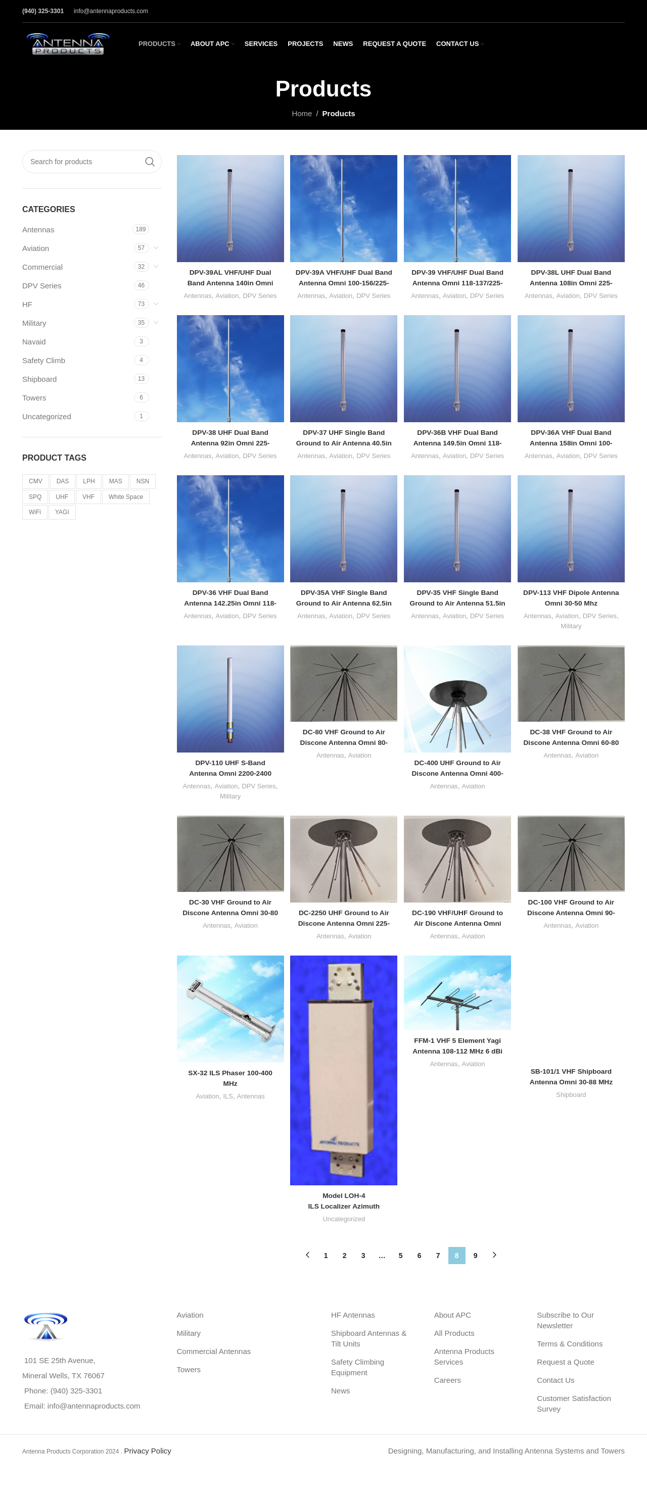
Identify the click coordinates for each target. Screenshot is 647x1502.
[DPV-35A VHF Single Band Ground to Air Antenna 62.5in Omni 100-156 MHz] (343, 550)
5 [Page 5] (401, 1274)
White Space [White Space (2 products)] (126, 496)
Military (34, 323)
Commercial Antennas (214, 1369)
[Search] (92, 161)
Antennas (38, 229)
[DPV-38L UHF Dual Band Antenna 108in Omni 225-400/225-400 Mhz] (574, 205)
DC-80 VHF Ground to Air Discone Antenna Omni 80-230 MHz (343, 764)
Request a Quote (565, 1380)
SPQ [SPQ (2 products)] (35, 496)
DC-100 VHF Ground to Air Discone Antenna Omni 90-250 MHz (574, 937)
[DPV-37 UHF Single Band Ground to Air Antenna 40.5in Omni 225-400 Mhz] (343, 377)
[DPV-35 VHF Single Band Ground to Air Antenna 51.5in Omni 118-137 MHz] (458, 550)
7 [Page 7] (438, 1274)
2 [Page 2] (345, 1274)
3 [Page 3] (363, 1274)
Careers (447, 1398)
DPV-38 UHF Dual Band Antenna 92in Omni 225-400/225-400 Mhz (227, 448)
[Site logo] (67, 43)
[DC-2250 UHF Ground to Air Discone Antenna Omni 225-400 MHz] (343, 885)
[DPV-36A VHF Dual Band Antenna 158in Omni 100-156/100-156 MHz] (574, 377)
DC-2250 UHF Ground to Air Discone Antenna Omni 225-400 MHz (342, 947)
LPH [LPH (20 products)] (89, 481)
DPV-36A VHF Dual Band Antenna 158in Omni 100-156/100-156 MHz (574, 448)
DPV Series (42, 285)
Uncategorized (46, 416)
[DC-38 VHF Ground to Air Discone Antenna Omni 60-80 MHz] (574, 708)
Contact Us (555, 1398)
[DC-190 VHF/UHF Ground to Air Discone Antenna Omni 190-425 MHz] (458, 885)
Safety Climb (43, 360)
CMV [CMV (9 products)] (35, 481)
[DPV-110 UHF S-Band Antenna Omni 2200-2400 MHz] (227, 722)
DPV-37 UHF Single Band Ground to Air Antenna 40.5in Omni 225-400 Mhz (343, 448)
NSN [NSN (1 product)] (142, 481)
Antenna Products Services (464, 1374)
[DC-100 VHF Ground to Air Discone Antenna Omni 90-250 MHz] (574, 880)
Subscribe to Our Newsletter (565, 1338)
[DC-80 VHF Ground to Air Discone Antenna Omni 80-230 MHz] (343, 708)
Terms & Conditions (570, 1362)
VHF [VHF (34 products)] (88, 496)
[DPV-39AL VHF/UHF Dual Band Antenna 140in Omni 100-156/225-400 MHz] (227, 205)
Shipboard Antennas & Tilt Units (368, 1356)
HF (27, 304)
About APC (452, 1333)
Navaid (34, 341)
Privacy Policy (147, 1469)
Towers (34, 397)
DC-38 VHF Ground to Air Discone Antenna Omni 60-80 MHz (574, 764)
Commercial (42, 267)
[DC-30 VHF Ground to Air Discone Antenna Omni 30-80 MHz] (227, 880)
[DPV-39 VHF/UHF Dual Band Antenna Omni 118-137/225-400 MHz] (458, 205)
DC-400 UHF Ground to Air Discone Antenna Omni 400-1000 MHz (459, 793)
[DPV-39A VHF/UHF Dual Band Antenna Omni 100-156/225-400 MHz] (343, 205)
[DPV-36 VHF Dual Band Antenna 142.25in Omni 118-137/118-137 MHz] (227, 550)
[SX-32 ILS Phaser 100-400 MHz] (227, 1038)
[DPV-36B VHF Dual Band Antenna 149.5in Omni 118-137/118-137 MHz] (458, 377)
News (340, 1409)
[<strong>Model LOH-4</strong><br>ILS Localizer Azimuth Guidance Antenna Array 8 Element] (343, 1096)
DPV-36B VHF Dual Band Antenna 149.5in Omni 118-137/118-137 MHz (458, 448)
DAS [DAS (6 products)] (63, 481)
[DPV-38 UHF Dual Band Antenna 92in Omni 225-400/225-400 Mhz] (227, 377)
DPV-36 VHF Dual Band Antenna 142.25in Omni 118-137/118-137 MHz (227, 621)
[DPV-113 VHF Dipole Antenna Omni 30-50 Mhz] (574, 550)
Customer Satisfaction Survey (574, 1421)
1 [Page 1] (326, 1274)
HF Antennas (353, 1333)
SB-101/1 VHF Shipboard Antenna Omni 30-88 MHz (574, 1019)
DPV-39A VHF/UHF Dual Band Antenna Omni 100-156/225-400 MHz (343, 276)
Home (302, 113)
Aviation (35, 248)
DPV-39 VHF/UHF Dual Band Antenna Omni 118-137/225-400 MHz (458, 276)
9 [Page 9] (476, 1274)
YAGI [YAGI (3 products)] (62, 512)
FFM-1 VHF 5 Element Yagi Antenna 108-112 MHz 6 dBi (458, 1078)
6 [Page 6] (420, 1274)
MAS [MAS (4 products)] (115, 481)
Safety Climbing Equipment (357, 1385)
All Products (454, 1351)
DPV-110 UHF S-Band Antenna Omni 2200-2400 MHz (227, 793)
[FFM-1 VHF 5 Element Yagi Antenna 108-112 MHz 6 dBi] (458, 1023)
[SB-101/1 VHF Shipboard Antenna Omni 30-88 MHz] (574, 993)
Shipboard (39, 379)
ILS (224, 1122)
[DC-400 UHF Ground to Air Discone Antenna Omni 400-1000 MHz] (458, 722)
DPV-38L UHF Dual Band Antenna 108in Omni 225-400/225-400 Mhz (574, 276)
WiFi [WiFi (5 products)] (35, 512)
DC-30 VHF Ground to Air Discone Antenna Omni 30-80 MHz (227, 937)
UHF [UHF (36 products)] (62, 496)
